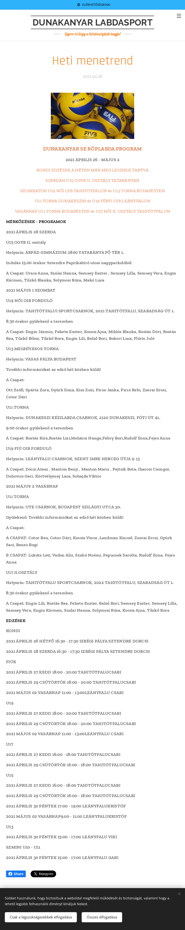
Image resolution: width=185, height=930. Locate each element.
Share (15, 874)
